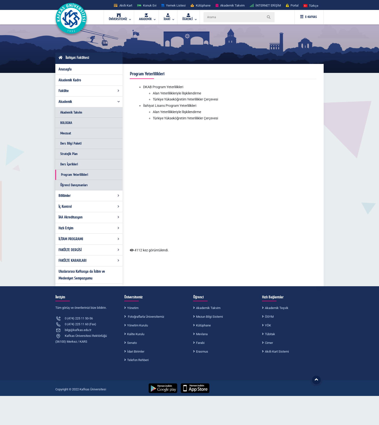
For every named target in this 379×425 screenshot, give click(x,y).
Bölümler (89, 195)
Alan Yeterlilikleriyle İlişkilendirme (177, 93)
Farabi (200, 343)
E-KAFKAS (308, 17)
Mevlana (202, 334)
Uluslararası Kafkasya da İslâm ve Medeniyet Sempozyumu (81, 274)
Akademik (89, 102)
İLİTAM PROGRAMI (89, 239)
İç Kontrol (89, 206)
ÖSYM (269, 316)
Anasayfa (65, 69)
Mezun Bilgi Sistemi (209, 316)
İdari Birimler (135, 351)
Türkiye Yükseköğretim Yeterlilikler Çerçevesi (185, 99)
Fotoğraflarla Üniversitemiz (145, 316)
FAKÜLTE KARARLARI (89, 260)
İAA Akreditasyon (89, 217)
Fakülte (89, 91)
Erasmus (202, 351)
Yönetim (132, 308)
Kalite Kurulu (135, 334)
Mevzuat (65, 133)
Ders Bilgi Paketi (70, 143)
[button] (311, 5)
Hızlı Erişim (89, 228)
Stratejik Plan (69, 154)
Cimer (269, 343)
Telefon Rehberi (138, 360)
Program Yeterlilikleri (74, 175)
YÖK (268, 325)
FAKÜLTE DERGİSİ (89, 250)
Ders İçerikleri (69, 164)
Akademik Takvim (71, 112)
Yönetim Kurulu (137, 325)
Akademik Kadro (69, 80)
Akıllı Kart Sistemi (277, 351)
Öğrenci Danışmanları (73, 185)
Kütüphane (203, 325)
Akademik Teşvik (276, 308)
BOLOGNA (66, 123)
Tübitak (270, 334)
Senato (132, 343)
